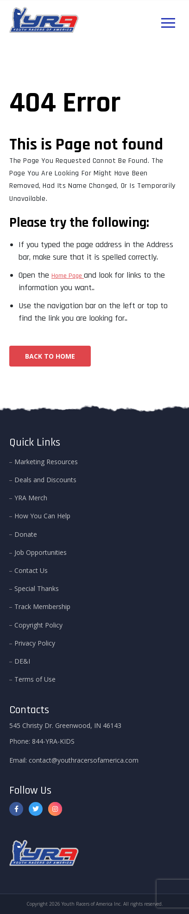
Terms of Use (35, 679)
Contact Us (31, 570)
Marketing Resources (46, 461)
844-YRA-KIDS (53, 741)
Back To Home (50, 356)
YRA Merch (30, 497)
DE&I (22, 661)
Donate (25, 534)
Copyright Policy (38, 625)
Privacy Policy (34, 643)
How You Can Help (42, 515)
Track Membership (42, 606)
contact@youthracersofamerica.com (84, 760)
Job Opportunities (40, 552)
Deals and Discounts (45, 479)
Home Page (67, 276)
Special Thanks (36, 588)
